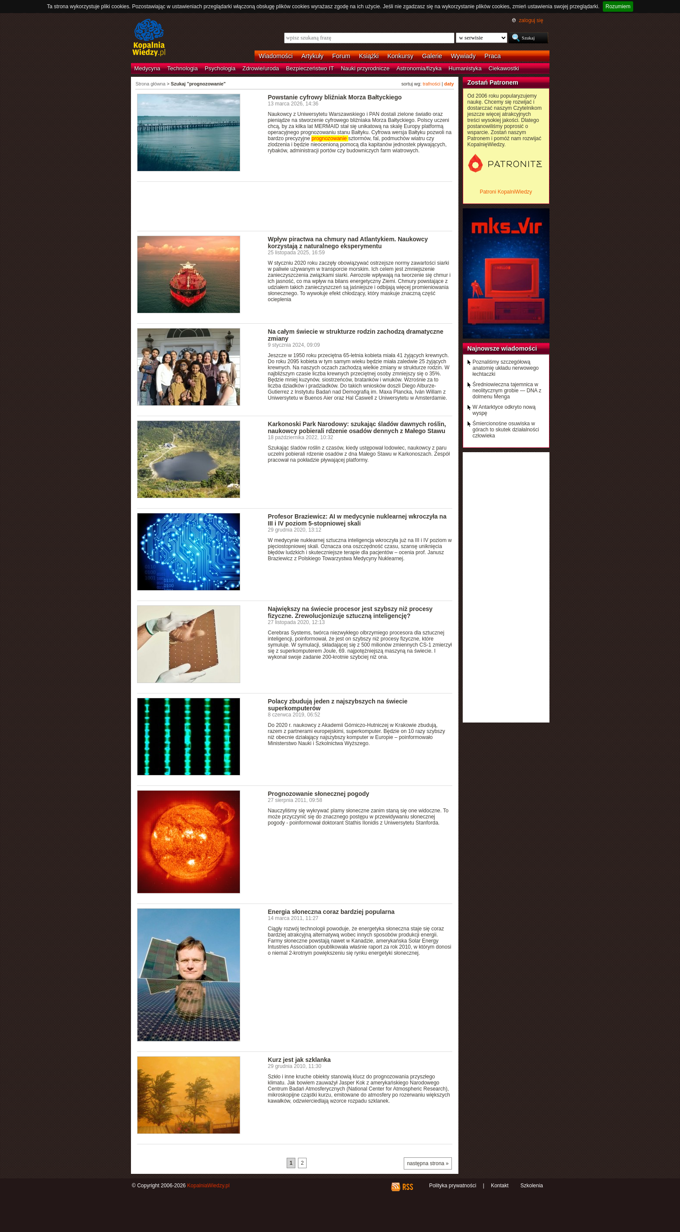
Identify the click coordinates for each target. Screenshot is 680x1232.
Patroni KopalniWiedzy (506, 192)
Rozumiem (617, 6)
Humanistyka (464, 68)
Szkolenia (531, 1186)
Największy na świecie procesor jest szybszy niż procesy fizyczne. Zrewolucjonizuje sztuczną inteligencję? (350, 612)
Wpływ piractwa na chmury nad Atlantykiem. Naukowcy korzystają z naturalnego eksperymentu (348, 243)
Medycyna (147, 68)
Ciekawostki (504, 68)
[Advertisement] (295, 205)
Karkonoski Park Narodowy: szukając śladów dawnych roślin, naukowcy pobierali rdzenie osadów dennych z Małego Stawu (357, 427)
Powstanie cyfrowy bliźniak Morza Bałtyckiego (335, 97)
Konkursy (400, 56)
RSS (407, 1187)
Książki (369, 56)
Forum (341, 56)
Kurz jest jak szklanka (299, 1059)
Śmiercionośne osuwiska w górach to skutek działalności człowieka (506, 430)
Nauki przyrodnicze (365, 68)
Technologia (182, 68)
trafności (432, 83)
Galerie (432, 56)
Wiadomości (276, 56)
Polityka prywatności (452, 1186)
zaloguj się (531, 20)
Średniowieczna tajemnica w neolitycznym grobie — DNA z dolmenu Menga (507, 390)
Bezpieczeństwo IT (310, 68)
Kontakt (500, 1186)
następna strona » (427, 1163)
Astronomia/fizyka (418, 68)
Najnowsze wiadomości (502, 348)
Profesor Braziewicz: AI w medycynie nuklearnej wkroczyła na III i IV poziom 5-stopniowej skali (357, 520)
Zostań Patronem (493, 82)
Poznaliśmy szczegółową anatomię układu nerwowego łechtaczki (506, 368)
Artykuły (312, 56)
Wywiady (463, 56)
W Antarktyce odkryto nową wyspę (504, 410)
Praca (492, 56)
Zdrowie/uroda (260, 68)
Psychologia (220, 68)
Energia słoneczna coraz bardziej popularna (331, 911)
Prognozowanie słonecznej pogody (318, 793)
